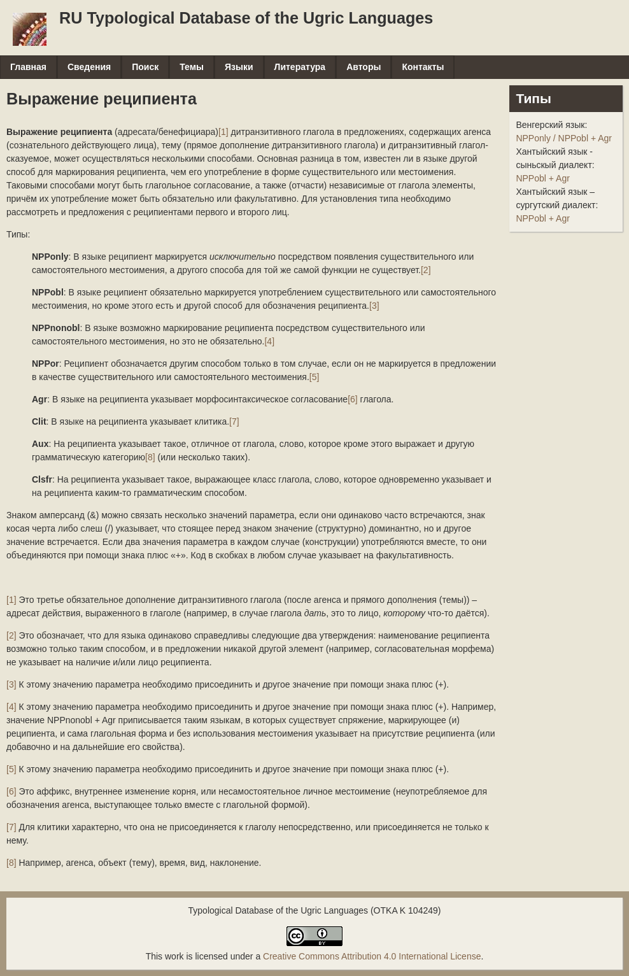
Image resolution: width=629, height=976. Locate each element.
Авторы (363, 67)
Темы (192, 67)
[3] (374, 306)
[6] (353, 399)
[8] (150, 457)
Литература (300, 67)
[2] (426, 270)
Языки (239, 67)
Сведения (89, 67)
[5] (314, 377)
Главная (28, 67)
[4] (269, 341)
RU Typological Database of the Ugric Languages (246, 18)
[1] (223, 132)
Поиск (145, 67)
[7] (234, 421)
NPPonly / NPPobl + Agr (564, 138)
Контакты (423, 67)
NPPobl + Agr (542, 178)
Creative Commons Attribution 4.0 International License (372, 956)
